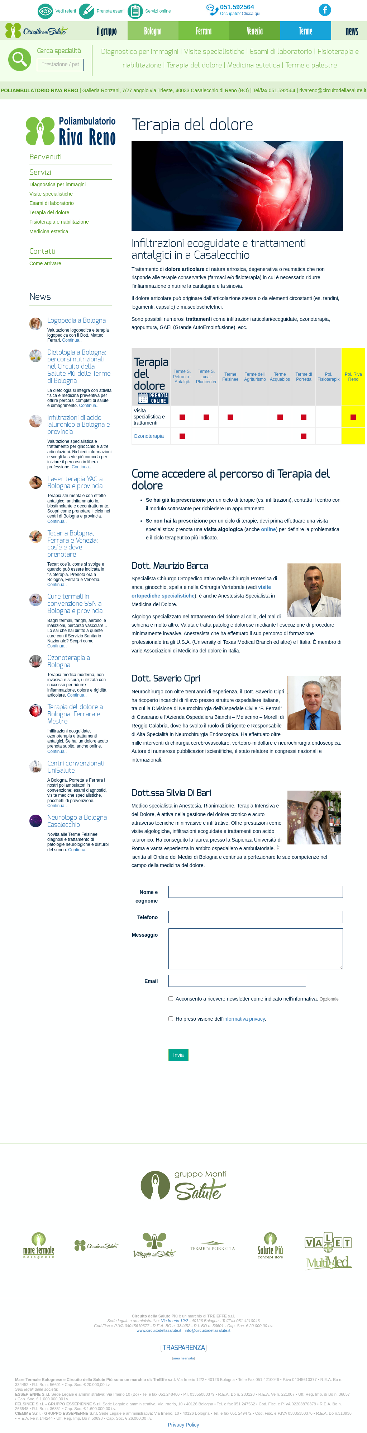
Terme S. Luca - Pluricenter (206, 376)
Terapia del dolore (194, 65)
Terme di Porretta (304, 377)
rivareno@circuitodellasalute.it (332, 90)
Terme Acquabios (280, 377)
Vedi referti (57, 11)
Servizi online (149, 11)
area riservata (183, 1358)
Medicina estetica (253, 65)
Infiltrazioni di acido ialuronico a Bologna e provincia (78, 425)
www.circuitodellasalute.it (159, 1330)
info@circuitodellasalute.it (207, 1330)
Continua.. (72, 340)
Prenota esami (101, 11)
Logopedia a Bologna (76, 321)
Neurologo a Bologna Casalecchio (77, 821)
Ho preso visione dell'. (217, 1019)
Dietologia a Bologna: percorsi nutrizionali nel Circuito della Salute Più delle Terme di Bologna (78, 367)
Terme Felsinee (230, 377)
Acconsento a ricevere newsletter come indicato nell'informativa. (253, 999)
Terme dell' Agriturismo (255, 377)
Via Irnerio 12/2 (174, 1321)
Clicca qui (251, 13)
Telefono (147, 917)
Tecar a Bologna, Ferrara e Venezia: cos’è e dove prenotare (72, 544)
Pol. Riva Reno (353, 377)
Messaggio (145, 935)
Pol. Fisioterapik (328, 377)
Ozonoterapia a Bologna (68, 662)
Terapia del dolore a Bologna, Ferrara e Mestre (75, 714)
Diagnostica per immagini (139, 51)
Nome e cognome (146, 896)
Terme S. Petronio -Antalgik (182, 376)
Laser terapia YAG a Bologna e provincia (75, 483)
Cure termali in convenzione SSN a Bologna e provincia (75, 604)
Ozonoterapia (149, 436)
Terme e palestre (311, 65)
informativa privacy (244, 1019)
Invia (178, 1055)
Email (151, 981)
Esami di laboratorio (281, 51)
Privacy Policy (183, 1425)
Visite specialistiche (214, 51)
